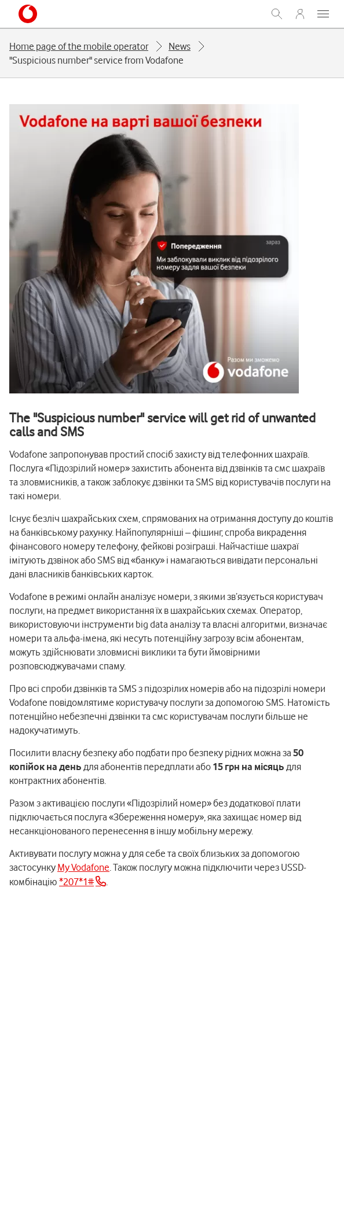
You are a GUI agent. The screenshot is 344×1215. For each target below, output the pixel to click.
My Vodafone (83, 867)
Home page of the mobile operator (78, 46)
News (180, 46)
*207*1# (76, 882)
